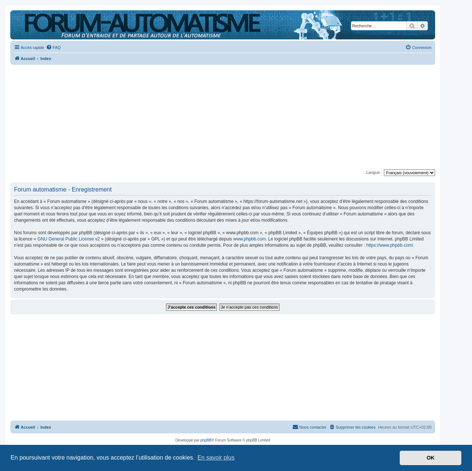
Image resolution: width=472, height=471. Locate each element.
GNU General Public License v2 (68, 239)
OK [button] (431, 458)
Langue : (374, 172)
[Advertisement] (222, 117)
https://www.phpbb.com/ (389, 245)
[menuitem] (53, 47)
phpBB (205, 440)
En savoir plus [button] (216, 457)
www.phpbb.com (249, 239)
